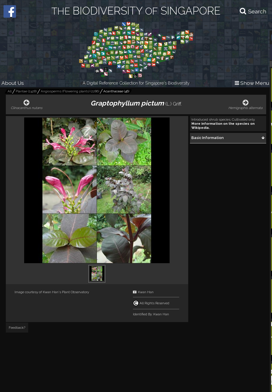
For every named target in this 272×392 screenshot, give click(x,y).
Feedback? (17, 328)
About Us (12, 83)
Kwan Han (146, 292)
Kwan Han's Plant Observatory (66, 292)
